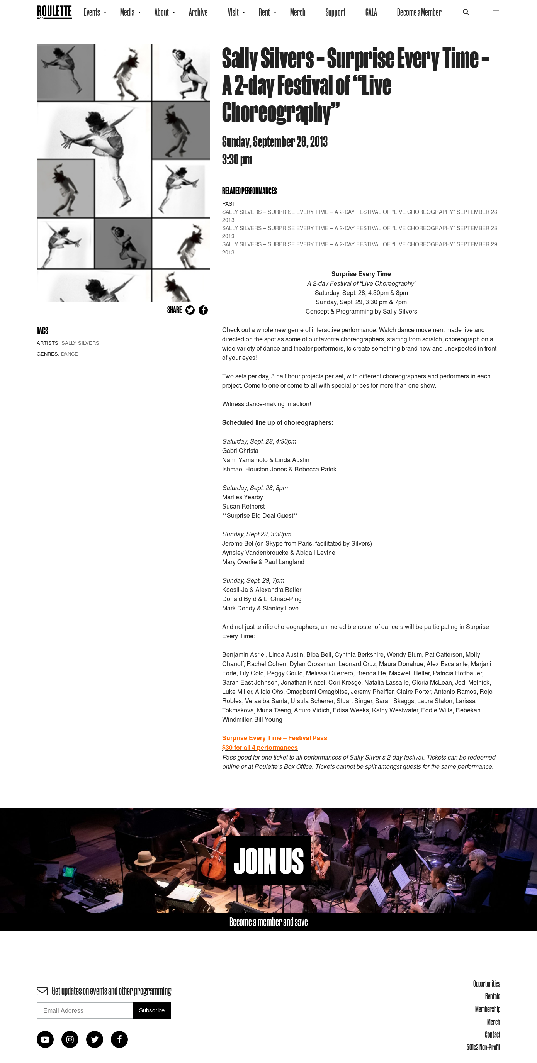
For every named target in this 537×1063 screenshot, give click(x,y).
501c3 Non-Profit (483, 1047)
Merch (298, 12)
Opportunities (486, 983)
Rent (264, 12)
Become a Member (419, 12)
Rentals (492, 996)
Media (127, 12)
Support (335, 12)
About (162, 12)
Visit (233, 12)
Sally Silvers (80, 342)
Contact (492, 1034)
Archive (198, 12)
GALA (371, 12)
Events (92, 12)
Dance (69, 353)
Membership (487, 1009)
